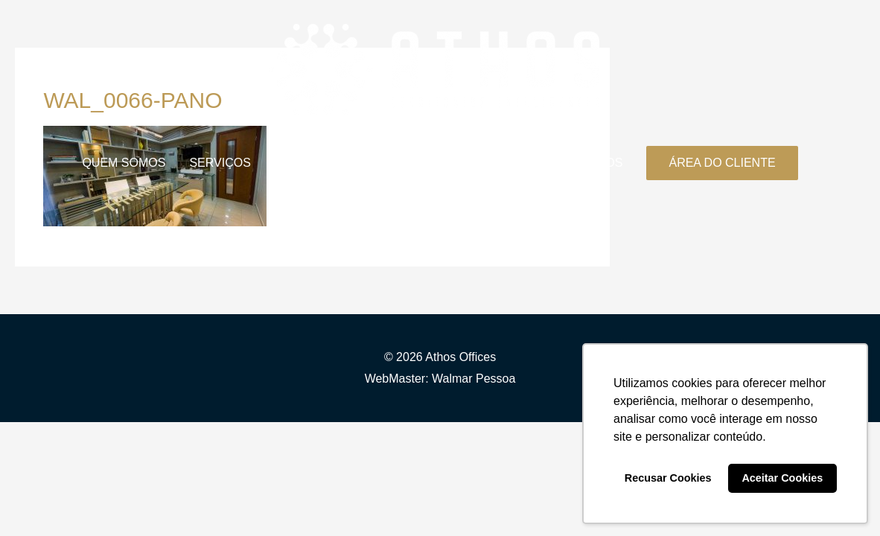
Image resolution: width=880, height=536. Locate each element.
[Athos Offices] (434, 69)
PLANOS (299, 162)
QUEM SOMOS (123, 162)
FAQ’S (517, 162)
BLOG (363, 162)
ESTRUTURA (440, 162)
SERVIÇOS (219, 162)
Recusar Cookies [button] (668, 478)
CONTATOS (590, 162)
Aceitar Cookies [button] (782, 478)
